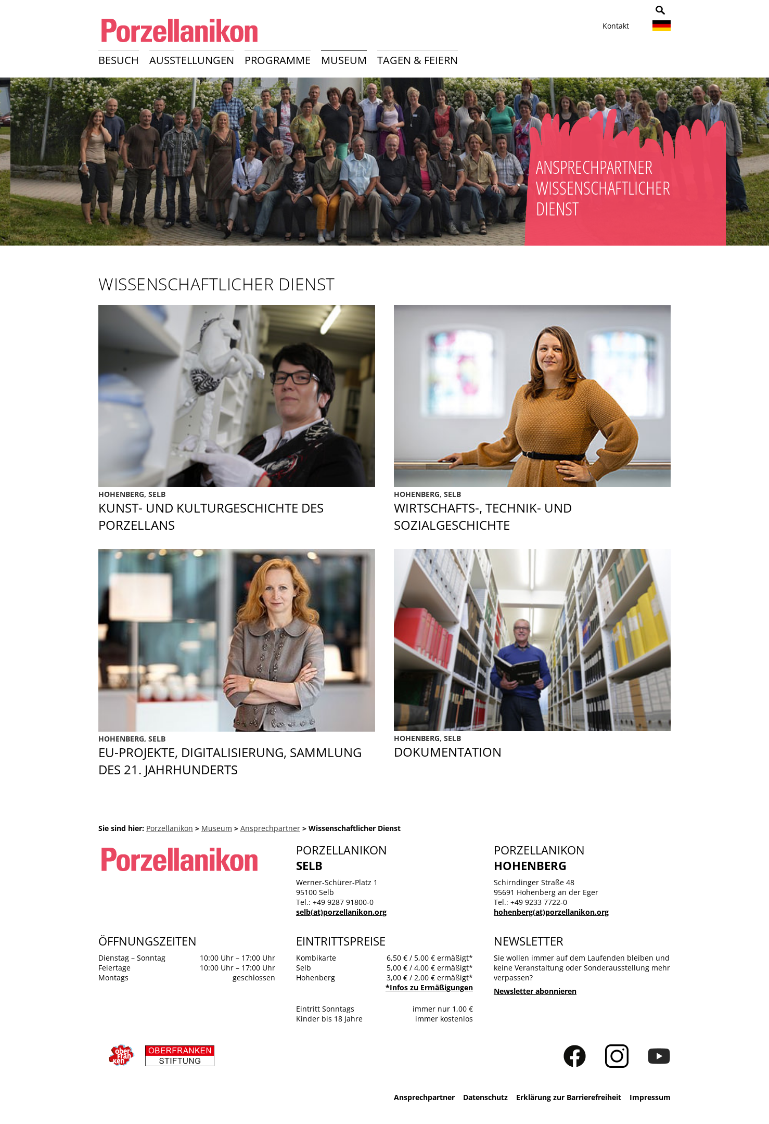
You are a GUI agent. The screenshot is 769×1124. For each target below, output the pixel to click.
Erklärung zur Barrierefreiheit (568, 1097)
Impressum (650, 1097)
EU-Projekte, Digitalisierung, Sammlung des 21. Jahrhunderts (236, 756)
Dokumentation (532, 746)
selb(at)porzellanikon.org (341, 912)
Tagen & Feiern (417, 60)
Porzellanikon (169, 828)
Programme (278, 60)
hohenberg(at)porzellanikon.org (551, 912)
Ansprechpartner (270, 828)
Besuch (118, 60)
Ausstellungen (191, 60)
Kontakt (616, 26)
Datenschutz (485, 1097)
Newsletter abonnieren (535, 991)
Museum (344, 60)
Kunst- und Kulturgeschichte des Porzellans (236, 511)
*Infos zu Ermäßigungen (429, 987)
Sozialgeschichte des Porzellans (532, 511)
